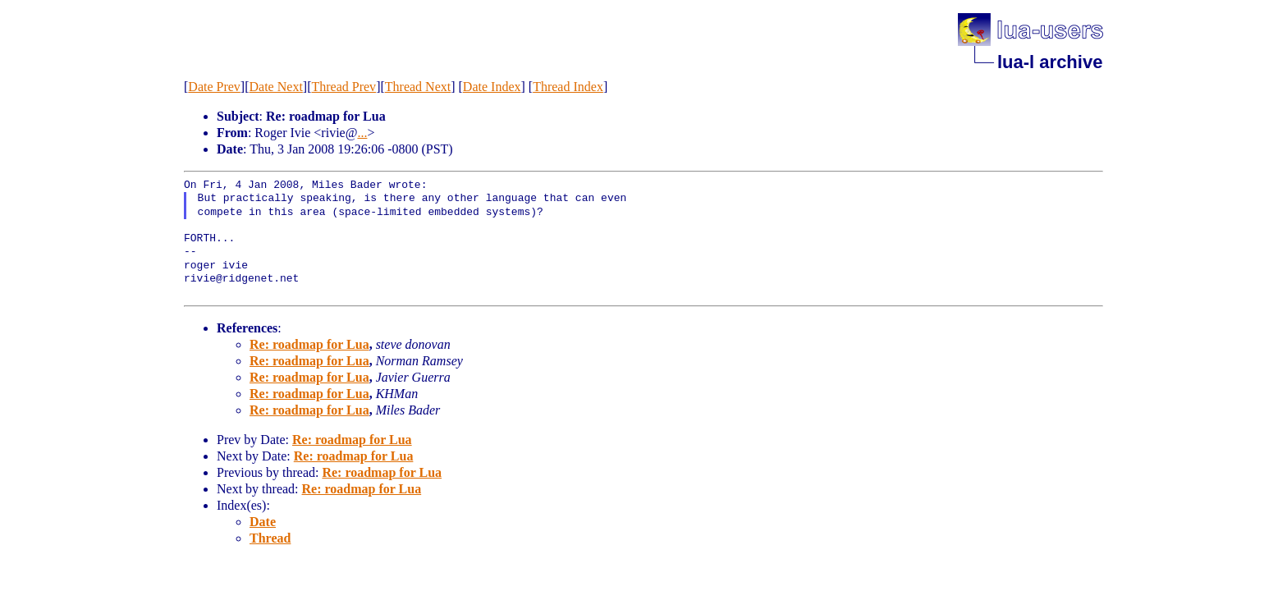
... (362, 133)
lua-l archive (1049, 62)
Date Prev (214, 87)
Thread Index (568, 87)
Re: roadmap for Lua (309, 344)
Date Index (492, 87)
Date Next (276, 87)
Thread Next (418, 87)
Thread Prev (343, 87)
